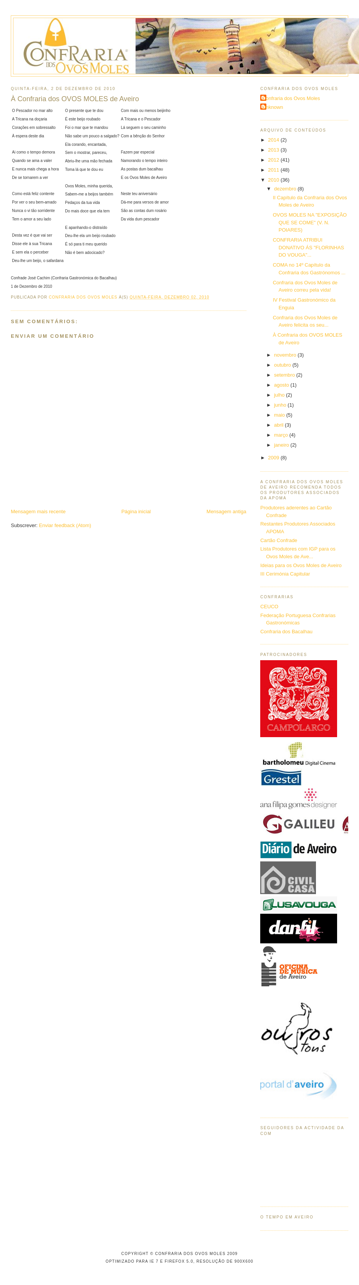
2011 (274, 170)
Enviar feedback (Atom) (65, 525)
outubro (283, 365)
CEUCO (269, 606)
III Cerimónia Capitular (285, 574)
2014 (274, 140)
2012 (274, 160)
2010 (274, 180)
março (281, 435)
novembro (286, 355)
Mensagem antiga (226, 511)
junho (281, 405)
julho (280, 395)
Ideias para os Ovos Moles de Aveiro (301, 565)
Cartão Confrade (278, 540)
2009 (274, 458)
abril (279, 425)
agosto (282, 385)
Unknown (272, 107)
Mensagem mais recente (38, 511)
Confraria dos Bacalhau (286, 631)
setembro (285, 375)
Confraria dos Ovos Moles (291, 98)
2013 (274, 150)
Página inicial (136, 511)
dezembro (286, 189)
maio (280, 415)
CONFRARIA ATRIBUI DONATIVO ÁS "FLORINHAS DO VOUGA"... (308, 247)
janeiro (282, 445)
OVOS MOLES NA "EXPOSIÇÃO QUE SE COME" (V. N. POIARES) (310, 222)
